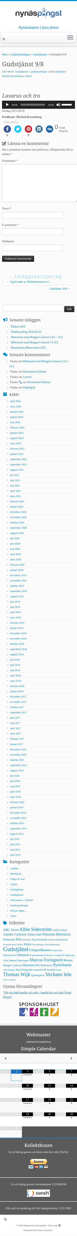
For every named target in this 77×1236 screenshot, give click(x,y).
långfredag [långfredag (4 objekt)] (69, 955)
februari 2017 (17, 738)
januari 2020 (16, 569)
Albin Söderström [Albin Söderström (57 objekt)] (36, 929)
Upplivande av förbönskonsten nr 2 (28, 281)
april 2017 (15, 728)
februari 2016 (17, 802)
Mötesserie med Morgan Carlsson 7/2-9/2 (34, 342)
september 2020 (18, 527)
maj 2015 (15, 849)
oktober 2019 (17, 585)
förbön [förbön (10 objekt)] (27, 944)
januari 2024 (16, 432)
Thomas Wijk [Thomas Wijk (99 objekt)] (16, 974)
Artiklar (14, 868)
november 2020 (18, 517)
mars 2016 (15, 796)
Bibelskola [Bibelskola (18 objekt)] (63, 934)
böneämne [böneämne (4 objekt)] (26, 940)
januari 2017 (16, 744)
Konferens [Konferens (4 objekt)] (47, 955)
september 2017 (18, 712)
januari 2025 (16, 416)
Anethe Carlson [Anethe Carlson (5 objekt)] (59, 930)
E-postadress (10, 224)
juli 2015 (15, 839)
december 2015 (18, 812)
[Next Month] (71, 1058)
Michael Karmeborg (12, 76)
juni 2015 (15, 844)
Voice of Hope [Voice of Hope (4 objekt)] (9, 980)
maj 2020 (15, 548)
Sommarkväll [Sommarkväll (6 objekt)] (39, 969)
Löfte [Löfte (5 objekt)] (5, 960)
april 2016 (15, 791)
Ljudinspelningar (20, 54)
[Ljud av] (58, 105)
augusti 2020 (17, 532)
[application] (38, 105)
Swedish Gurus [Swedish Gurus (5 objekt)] (54, 970)
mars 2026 (15, 406)
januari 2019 (16, 627)
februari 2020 (17, 564)
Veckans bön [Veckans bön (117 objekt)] (58, 974)
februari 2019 (17, 622)
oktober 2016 (17, 759)
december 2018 (18, 633)
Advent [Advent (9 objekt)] (15, 929)
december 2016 (18, 749)
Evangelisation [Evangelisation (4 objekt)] (9, 944)
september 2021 (18, 464)
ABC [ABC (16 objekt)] (6, 930)
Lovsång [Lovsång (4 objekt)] (57, 955)
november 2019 (18, 580)
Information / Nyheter (21, 900)
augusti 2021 (17, 469)
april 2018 (15, 675)
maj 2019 (15, 606)
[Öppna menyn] (70, 38)
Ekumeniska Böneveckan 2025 (28, 347)
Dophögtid (29, 387)
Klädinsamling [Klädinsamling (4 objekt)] (36, 955)
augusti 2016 (17, 770)
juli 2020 (15, 538)
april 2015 (15, 854)
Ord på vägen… (18, 910)
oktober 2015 (17, 823)
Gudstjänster (40, 54)
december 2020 (18, 511)
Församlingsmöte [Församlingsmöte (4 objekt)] (52, 944)
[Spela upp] (7, 105)
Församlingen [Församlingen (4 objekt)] (38, 944)
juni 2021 (15, 480)
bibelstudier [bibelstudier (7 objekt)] (9, 939)
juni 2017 (15, 717)
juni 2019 (15, 601)
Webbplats (8, 241)
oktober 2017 (17, 707)
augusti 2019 (17, 596)
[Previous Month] (5, 1058)
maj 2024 (15, 422)
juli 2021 (15, 474)
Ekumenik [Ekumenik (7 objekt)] (41, 939)
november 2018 (18, 638)
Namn (6, 208)
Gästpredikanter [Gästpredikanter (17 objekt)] (40, 950)
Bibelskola (16, 873)
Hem (5, 54)
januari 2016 (16, 807)
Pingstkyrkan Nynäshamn (34, 1225)
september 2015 (18, 828)
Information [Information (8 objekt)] (9, 955)
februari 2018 (17, 686)
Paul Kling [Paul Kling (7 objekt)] (21, 969)
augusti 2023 (17, 438)
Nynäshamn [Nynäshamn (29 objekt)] (62, 965)
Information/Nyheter (35, 371)
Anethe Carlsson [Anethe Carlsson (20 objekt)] (14, 934)
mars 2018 (15, 680)
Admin (28, 76)
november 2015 (18, 817)
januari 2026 (16, 411)
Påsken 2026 (18, 326)
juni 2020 (15, 543)
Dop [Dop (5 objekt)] (34, 939)
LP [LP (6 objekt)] (62, 955)
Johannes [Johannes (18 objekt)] (23, 955)
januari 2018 (16, 691)
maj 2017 (15, 722)
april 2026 (15, 401)
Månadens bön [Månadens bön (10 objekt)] (31, 965)
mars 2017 (15, 733)
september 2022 (18, 459)
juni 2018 (15, 664)
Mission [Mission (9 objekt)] (68, 960)
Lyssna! (27, 376)
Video (13, 915)
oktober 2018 (17, 643)
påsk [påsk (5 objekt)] (30, 970)
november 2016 (18, 754)
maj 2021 (15, 485)
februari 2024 (17, 427)
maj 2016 (15, 786)
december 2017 (18, 696)
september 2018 (18, 649)
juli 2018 (15, 659)
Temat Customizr (44, 1230)
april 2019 (15, 612)
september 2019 (18, 591)
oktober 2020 (17, 522)
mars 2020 (15, 559)
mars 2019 (15, 617)
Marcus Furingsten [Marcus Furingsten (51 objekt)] (46, 959)
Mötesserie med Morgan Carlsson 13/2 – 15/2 (37, 337)
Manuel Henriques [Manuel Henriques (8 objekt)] (19, 960)
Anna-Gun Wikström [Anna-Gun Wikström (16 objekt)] (41, 934)
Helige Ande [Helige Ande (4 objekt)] (57, 950)
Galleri (13, 884)
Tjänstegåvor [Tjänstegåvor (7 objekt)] (37, 975)
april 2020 (15, 554)
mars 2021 (15, 496)
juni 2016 (15, 780)
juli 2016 (15, 775)
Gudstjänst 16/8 (60, 288)
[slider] (33, 105)
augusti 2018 (17, 654)
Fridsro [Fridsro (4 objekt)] (20, 944)
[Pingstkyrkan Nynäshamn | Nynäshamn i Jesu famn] (38, 13)
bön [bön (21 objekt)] (18, 939)
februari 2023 (17, 448)
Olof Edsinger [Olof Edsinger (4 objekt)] (9, 970)
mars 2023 (15, 443)
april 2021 (15, 490)
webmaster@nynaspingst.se (38, 1041)
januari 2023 (16, 453)
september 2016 (18, 765)
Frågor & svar (17, 878)
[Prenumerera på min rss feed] (4, 39)
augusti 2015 (17, 833)
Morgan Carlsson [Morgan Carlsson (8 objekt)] (12, 965)
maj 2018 (15, 670)
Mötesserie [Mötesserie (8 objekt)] (46, 965)
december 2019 (18, 575)
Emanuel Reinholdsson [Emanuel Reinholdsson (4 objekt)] (58, 940)
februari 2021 (17, 501)
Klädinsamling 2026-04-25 (26, 331)
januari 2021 (16, 506)
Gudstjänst (60, 71)
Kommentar (10, 160)
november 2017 (18, 701)
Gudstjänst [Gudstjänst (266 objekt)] (15, 949)
